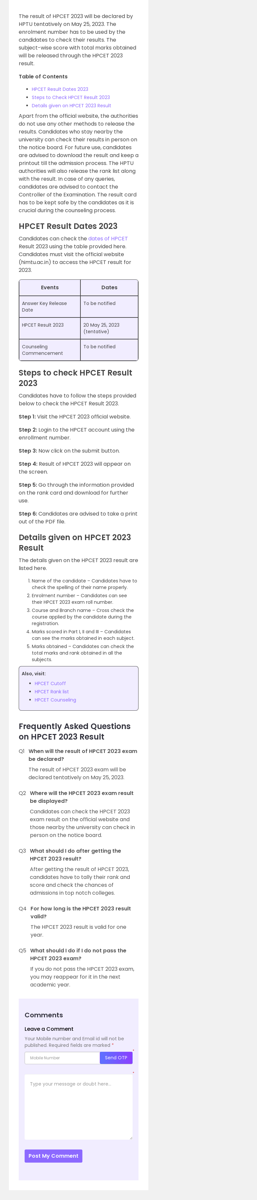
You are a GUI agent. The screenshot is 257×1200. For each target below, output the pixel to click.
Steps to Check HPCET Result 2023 (71, 97)
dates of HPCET (108, 238)
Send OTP (116, 1057)
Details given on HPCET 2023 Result (71, 105)
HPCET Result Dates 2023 (60, 89)
